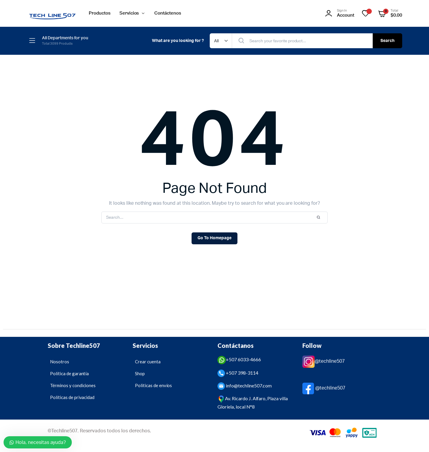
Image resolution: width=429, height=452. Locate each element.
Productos (100, 13)
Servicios (129, 13)
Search (387, 41)
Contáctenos (167, 13)
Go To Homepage (214, 238)
